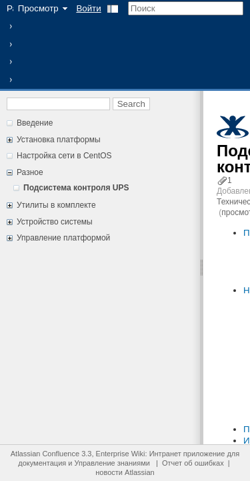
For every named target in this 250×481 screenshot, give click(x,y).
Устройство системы (55, 221)
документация (42, 463)
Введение (35, 123)
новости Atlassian (124, 472)
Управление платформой (63, 238)
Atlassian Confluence (45, 454)
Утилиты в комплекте (56, 205)
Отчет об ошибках (193, 463)
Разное (30, 172)
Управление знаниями (112, 463)
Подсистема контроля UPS (76, 187)
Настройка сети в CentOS (64, 155)
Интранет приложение (187, 454)
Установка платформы (59, 139)
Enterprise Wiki (120, 454)
